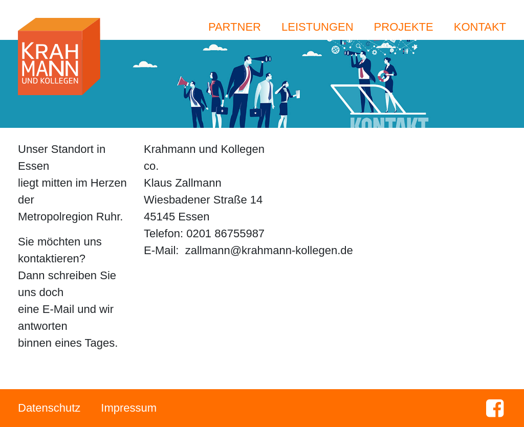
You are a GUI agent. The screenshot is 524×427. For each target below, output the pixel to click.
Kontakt (480, 26)
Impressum (129, 407)
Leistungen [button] (317, 26)
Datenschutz (49, 407)
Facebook (495, 408)
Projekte (403, 26)
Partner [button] (234, 26)
